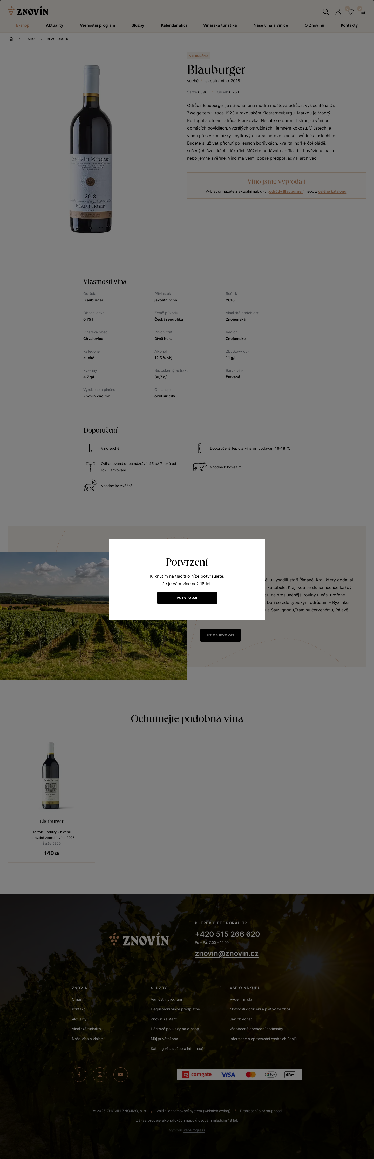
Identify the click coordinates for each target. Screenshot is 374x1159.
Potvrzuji (187, 598)
